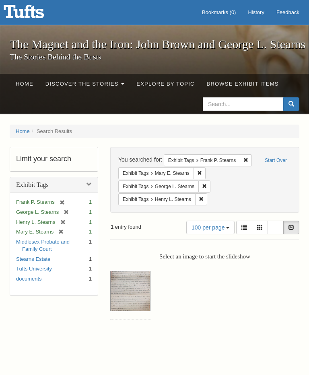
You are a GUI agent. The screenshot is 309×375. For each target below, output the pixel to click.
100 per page (210, 227)
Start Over (276, 160)
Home (24, 84)
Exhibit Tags (32, 184)
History (256, 12)
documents (29, 279)
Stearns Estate (33, 259)
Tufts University (34, 269)
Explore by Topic (165, 84)
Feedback (287, 12)
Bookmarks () (219, 12)
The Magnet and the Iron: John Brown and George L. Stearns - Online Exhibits (34, 14)
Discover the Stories (85, 84)
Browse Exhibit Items (243, 84)
